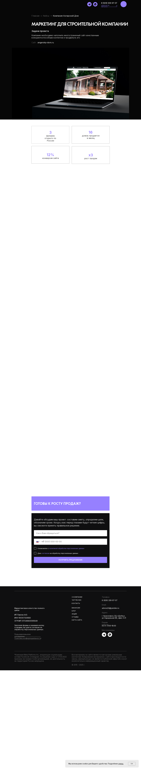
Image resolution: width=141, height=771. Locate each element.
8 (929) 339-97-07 (109, 3)
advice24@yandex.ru (110, 608)
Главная (35, 16)
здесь (120, 764)
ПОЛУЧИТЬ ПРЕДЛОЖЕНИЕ (70, 560)
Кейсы (46, 16)
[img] (123, 4)
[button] (116, 6)
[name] (70, 533)
